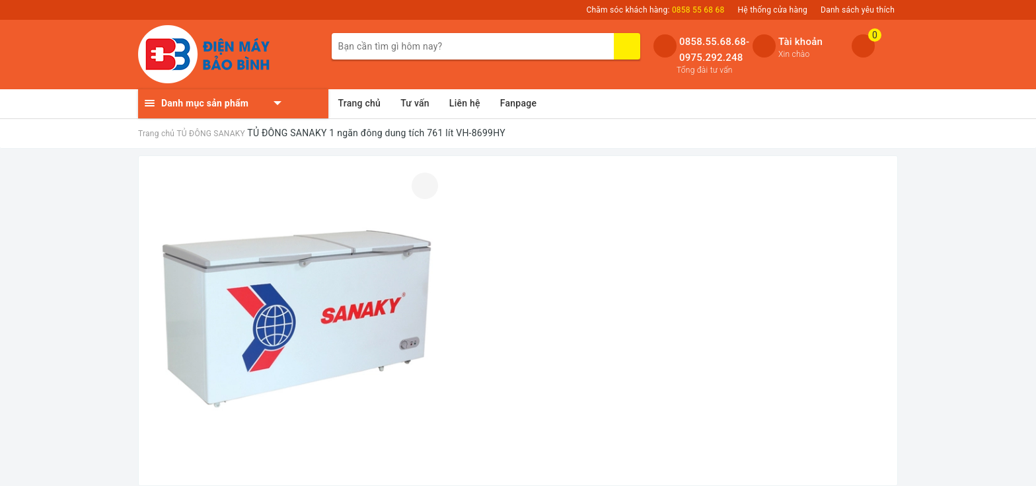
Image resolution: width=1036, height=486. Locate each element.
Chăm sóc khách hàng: (655, 10)
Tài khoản (800, 42)
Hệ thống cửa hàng (773, 10)
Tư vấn (414, 103)
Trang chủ (359, 103)
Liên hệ (464, 103)
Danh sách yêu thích (858, 10)
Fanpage (518, 103)
